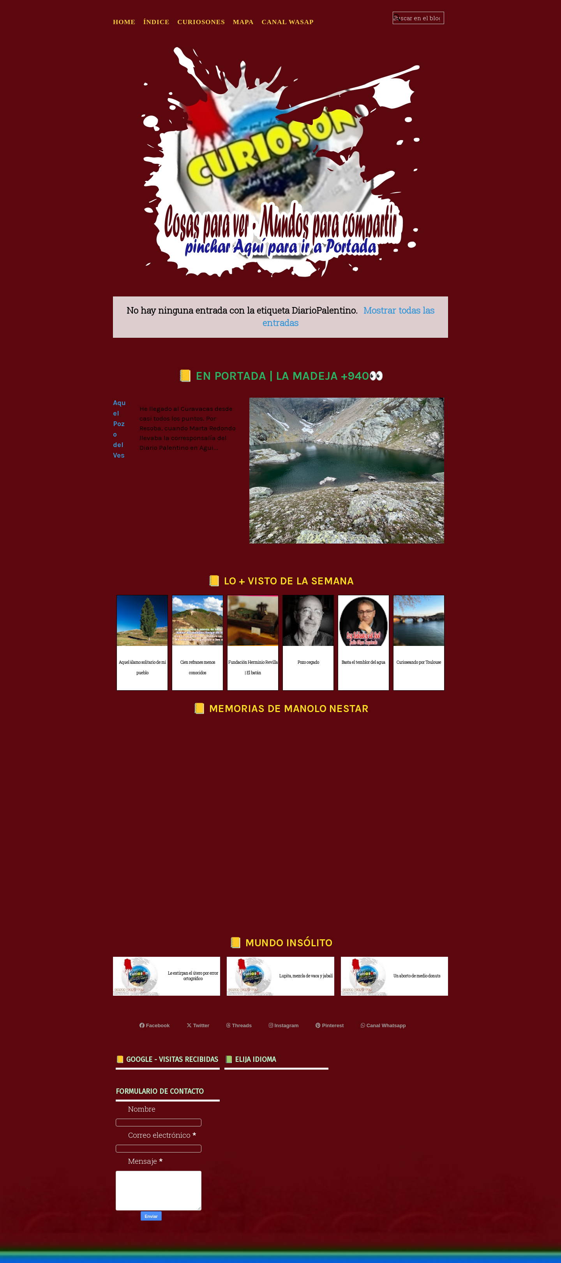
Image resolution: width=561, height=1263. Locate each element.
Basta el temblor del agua (363, 662)
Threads (239, 1025)
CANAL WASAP (287, 22)
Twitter (198, 1025)
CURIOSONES (201, 22)
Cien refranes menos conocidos (197, 667)
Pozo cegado (308, 662)
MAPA (243, 22)
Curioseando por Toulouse (419, 662)
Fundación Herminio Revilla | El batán (253, 667)
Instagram (284, 1025)
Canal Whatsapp (383, 1025)
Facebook (154, 1025)
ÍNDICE (156, 22)
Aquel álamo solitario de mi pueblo (142, 667)
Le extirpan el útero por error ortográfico (193, 976)
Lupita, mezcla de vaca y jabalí (306, 976)
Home (124, 22)
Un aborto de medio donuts (416, 976)
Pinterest (330, 1025)
